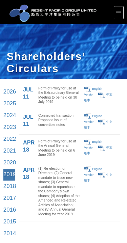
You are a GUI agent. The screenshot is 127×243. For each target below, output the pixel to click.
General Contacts (99, 206)
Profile (3, 195)
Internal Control (6, 203)
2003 (7, 169)
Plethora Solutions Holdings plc (10, 214)
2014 (7, 109)
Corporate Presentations (52, 195)
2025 (7, 49)
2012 (7, 120)
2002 (7, 175)
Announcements (49, 198)
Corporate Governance (8, 200)
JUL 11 (22, 43)
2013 (7, 114)
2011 (7, 125)
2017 (7, 93)
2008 (7, 142)
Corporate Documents (8, 201)
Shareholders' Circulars (51, 200)
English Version (91, 43)
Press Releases (98, 195)
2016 (7, 98)
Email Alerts (48, 206)
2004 (7, 163)
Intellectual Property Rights (9, 216)
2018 (7, 87)
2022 (7, 66)
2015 (7, 104)
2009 (7, 136)
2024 (7, 55)
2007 (7, 147)
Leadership (5, 198)
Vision (3, 197)
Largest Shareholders (51, 201)
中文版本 (104, 43)
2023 (7, 60)
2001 (7, 180)
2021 (7, 71)
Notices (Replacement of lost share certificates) (58, 205)
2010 (7, 131)
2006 (7, 153)
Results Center (49, 197)
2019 (7, 82)
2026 (7, 44)
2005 (7, 158)
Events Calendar (50, 203)
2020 (7, 76)
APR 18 (22, 59)
